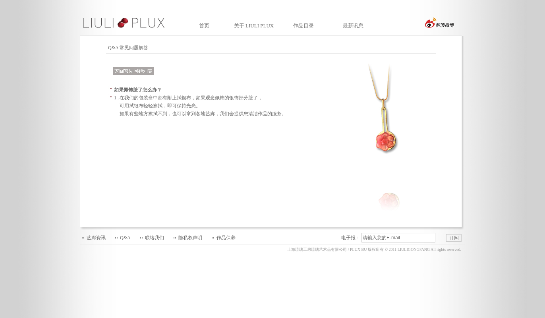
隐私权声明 (190, 237)
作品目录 (303, 26)
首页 (204, 26)
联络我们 (154, 237)
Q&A (125, 237)
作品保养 (226, 237)
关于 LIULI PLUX (254, 26)
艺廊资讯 (96, 237)
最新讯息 (353, 26)
